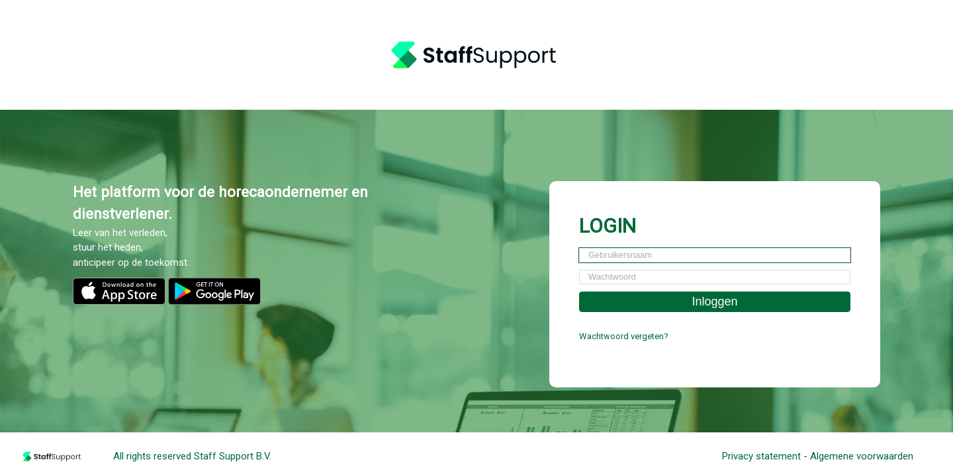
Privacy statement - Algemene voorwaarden (817, 456)
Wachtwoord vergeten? (623, 336)
